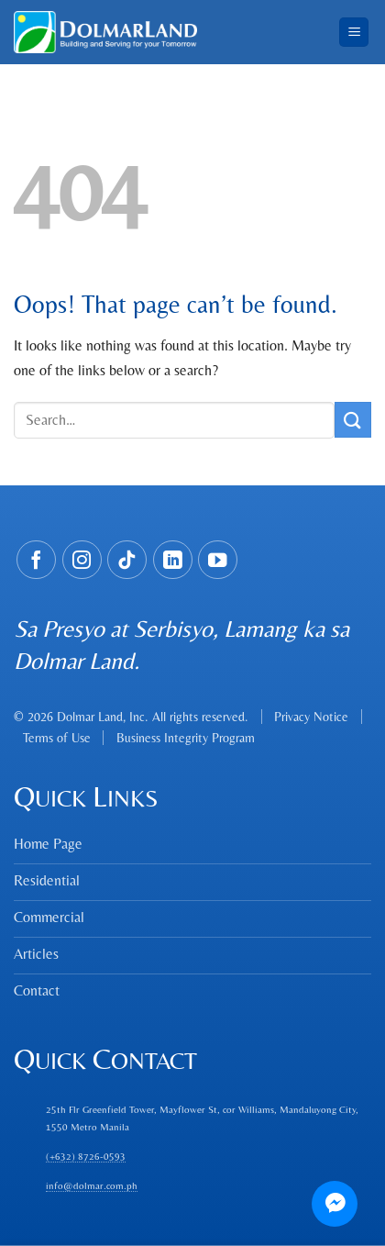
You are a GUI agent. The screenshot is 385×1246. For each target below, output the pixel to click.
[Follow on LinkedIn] (172, 560)
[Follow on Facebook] (36, 560)
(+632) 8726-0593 (86, 1156)
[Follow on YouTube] (217, 560)
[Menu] (353, 32)
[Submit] (353, 420)
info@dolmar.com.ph (92, 1185)
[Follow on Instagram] (82, 560)
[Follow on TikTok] (127, 560)
